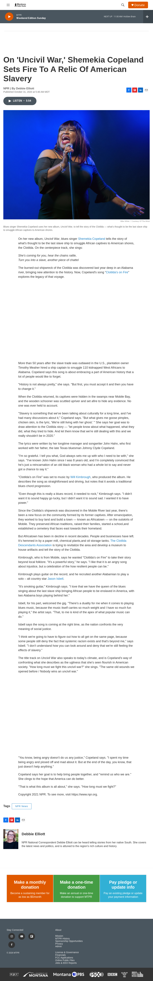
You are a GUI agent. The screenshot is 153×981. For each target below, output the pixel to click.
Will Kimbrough (80, 477)
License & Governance (67, 952)
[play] (9, 17)
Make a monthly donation (30, 885)
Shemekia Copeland (91, 238)
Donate (139, 5)
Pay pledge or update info (123, 885)
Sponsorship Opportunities (69, 941)
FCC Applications (64, 957)
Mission (59, 936)
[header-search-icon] (123, 4)
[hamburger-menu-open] (8, 5)
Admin (58, 946)
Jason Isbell (55, 578)
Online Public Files (65, 960)
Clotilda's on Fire (117, 272)
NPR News (21, 806)
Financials (60, 955)
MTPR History (62, 938)
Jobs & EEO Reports (66, 963)
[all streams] (148, 16)
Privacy (59, 944)
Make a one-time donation (76, 885)
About (58, 930)
